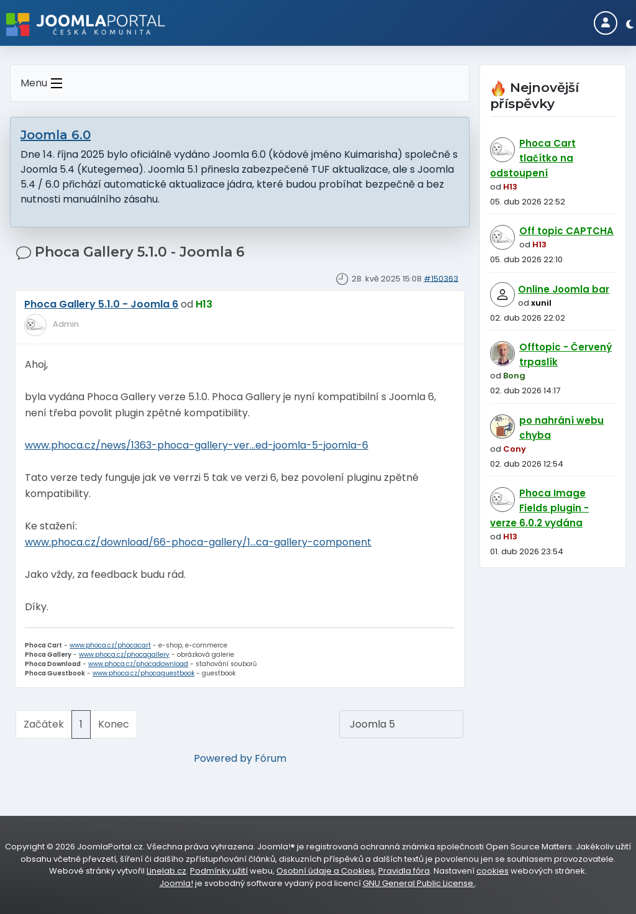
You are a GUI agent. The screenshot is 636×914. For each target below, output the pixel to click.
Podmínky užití (219, 871)
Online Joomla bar (563, 289)
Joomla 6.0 (55, 134)
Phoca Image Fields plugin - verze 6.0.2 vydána (539, 508)
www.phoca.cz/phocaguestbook (143, 673)
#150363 (441, 278)
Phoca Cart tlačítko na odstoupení (533, 158)
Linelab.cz (166, 871)
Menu (43, 83)
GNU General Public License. (419, 883)
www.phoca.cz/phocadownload (138, 664)
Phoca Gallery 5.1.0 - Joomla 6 (101, 304)
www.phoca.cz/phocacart (110, 645)
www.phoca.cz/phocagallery (124, 654)
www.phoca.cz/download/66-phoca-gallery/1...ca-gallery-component (198, 542)
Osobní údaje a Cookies (325, 871)
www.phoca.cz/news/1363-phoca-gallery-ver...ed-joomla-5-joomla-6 (196, 445)
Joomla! (176, 883)
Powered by (223, 758)
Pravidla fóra (404, 871)
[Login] (605, 23)
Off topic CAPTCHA (566, 230)
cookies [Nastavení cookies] (492, 871)
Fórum (270, 758)
